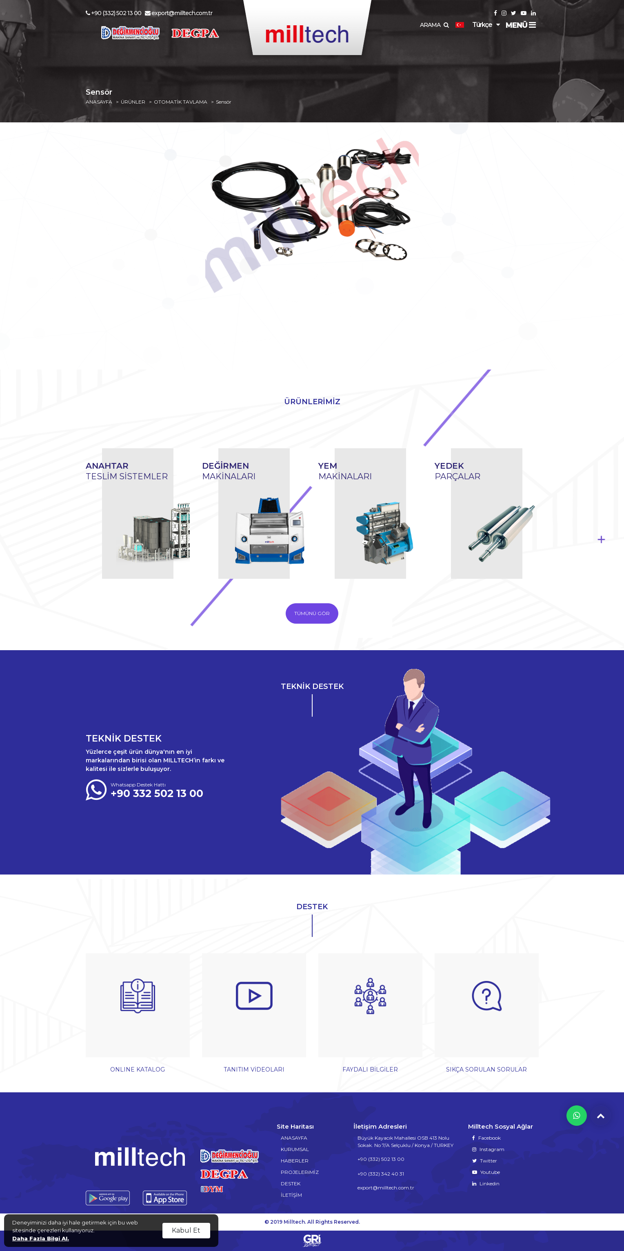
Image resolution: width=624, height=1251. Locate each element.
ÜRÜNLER (133, 102)
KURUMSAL (295, 1149)
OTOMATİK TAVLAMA (180, 102)
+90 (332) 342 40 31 (381, 1174)
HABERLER (295, 1161)
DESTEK (290, 1183)
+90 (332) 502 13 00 (113, 13)
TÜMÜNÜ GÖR (312, 613)
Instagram (488, 1149)
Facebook (486, 1138)
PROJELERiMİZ (300, 1172)
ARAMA (434, 25)
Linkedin (486, 1183)
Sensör (223, 102)
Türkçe (473, 25)
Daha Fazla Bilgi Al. (40, 1238)
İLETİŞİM (291, 1195)
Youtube (486, 1172)
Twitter (484, 1161)
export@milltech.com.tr (178, 13)
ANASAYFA (99, 102)
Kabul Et (186, 1230)
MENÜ (520, 25)
